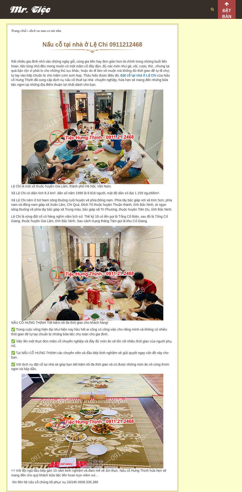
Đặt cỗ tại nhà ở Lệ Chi (138, 75)
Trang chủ (18, 31)
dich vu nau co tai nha (45, 31)
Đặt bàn (226, 13)
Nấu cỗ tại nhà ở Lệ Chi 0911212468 (92, 44)
